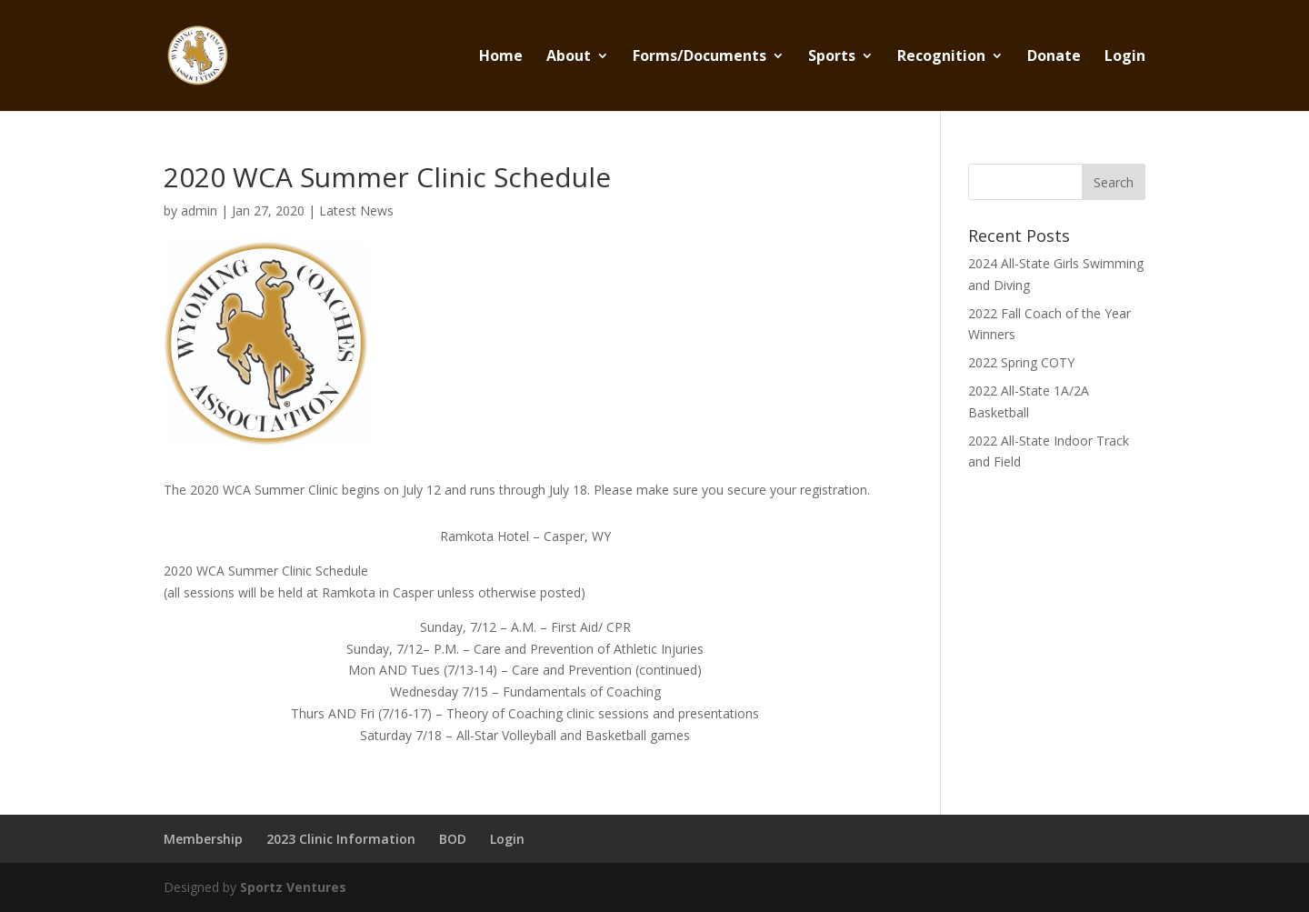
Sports (831, 57)
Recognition (941, 57)
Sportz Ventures (293, 887)
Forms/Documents (699, 57)
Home (501, 57)
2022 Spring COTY (1021, 362)
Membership (203, 838)
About (568, 57)
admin (199, 210)
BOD (452, 838)
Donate (1054, 57)
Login (1124, 57)
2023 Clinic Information (340, 838)
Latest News (356, 210)
